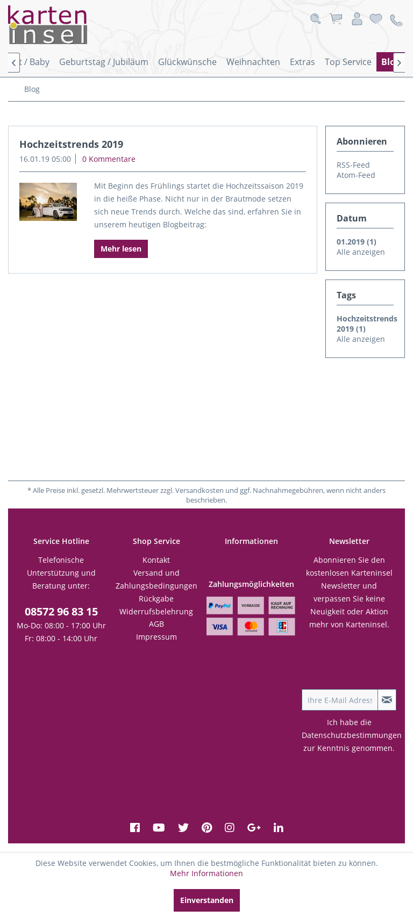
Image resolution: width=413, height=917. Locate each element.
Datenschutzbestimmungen (352, 735)
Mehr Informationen (206, 873)
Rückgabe (156, 598)
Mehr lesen (121, 248)
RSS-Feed (353, 165)
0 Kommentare (109, 159)
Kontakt (156, 560)
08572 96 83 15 (61, 611)
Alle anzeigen (361, 252)
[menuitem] (103, 61)
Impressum (156, 637)
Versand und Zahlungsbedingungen (156, 579)
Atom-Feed (356, 175)
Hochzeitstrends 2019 (71, 144)
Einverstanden (206, 900)
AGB (156, 624)
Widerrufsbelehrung (156, 611)
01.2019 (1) (356, 242)
